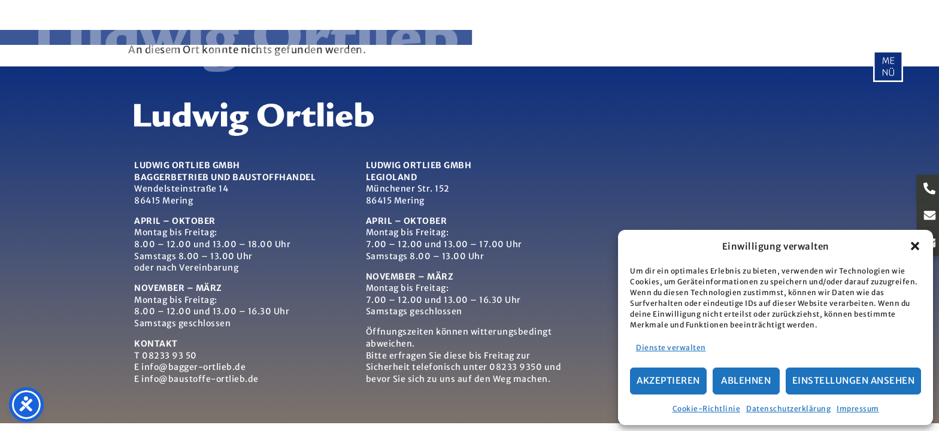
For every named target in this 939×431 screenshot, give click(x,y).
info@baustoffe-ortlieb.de (200, 379)
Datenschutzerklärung (788, 408)
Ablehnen (746, 380)
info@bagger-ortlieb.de (193, 367)
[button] (915, 246)
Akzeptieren (668, 380)
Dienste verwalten (671, 347)
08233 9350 (515, 367)
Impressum (858, 408)
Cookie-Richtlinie (707, 408)
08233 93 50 (169, 355)
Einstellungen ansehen (853, 380)
